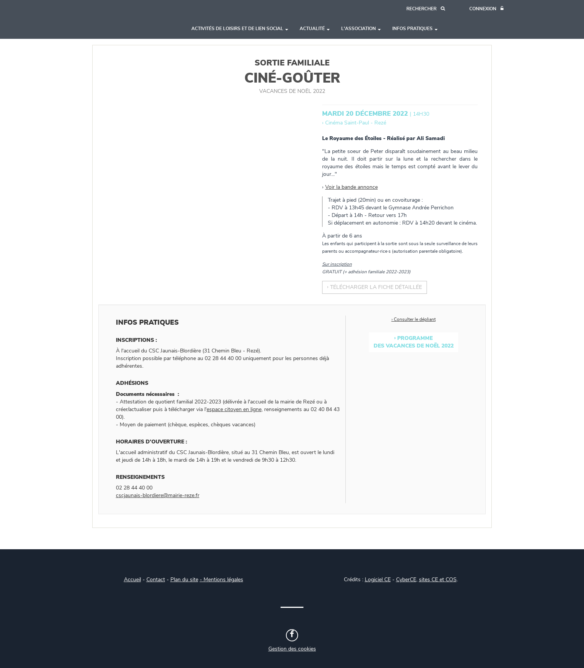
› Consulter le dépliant (413, 319)
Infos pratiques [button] (415, 28)
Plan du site (184, 579)
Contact (155, 579)
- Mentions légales (221, 579)
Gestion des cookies (292, 649)
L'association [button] (361, 28)
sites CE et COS (438, 579)
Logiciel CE (378, 579)
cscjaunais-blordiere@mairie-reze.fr (157, 495)
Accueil (132, 579)
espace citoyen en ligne (234, 409)
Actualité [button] (315, 28)
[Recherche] (425, 9)
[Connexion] (486, 9)
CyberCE (406, 579)
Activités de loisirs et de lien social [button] (239, 28)
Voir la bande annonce (351, 187)
